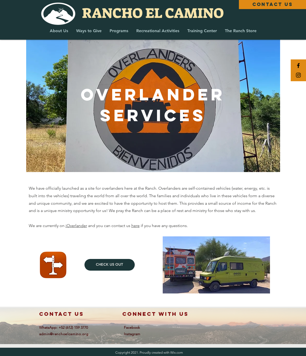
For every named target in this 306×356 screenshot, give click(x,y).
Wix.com (176, 352)
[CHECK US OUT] (109, 265)
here (135, 225)
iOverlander (76, 225)
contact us (61, 314)
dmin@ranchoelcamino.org (65, 334)
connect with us (155, 314)
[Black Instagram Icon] (298, 75)
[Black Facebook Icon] (298, 65)
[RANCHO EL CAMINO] (153, 13)
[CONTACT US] (272, 4)
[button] (59, 31)
